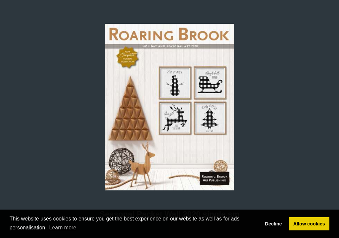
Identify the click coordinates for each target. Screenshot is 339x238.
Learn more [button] (62, 227)
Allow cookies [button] (309, 223)
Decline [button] (273, 223)
